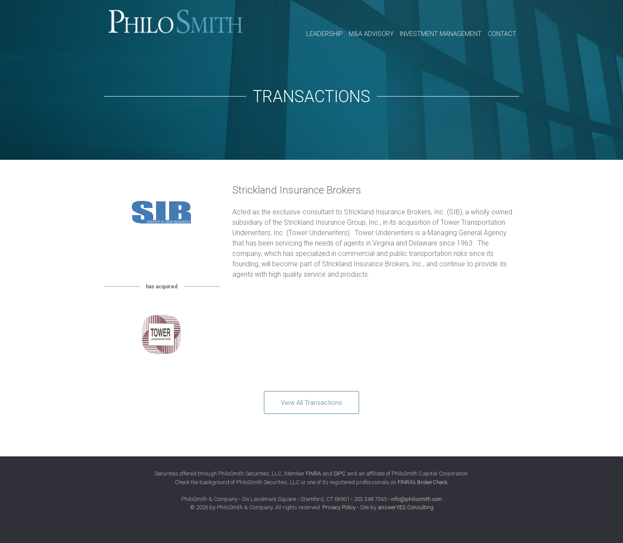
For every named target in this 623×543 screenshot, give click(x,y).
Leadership (324, 34)
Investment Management (441, 34)
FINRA (313, 473)
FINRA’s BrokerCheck (422, 482)
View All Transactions (311, 403)
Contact (502, 34)
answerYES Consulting (406, 507)
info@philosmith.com (416, 499)
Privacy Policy (339, 507)
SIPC (340, 473)
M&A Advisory (371, 34)
